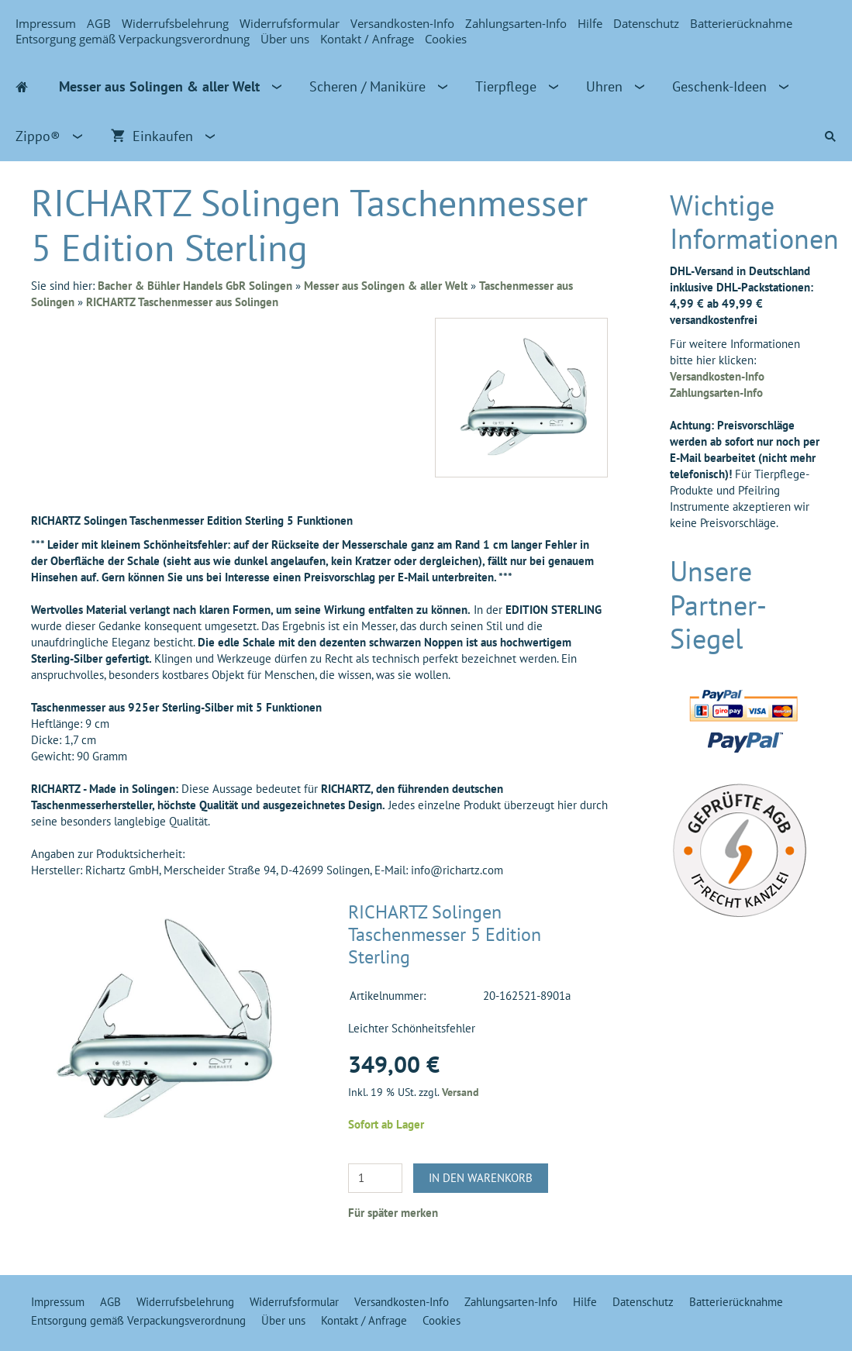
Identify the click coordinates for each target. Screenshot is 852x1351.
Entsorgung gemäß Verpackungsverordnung (133, 39)
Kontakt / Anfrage (367, 39)
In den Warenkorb (481, 1177)
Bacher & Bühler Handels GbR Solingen (195, 285)
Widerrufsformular (290, 23)
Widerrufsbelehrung (175, 23)
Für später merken (393, 1212)
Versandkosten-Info (402, 23)
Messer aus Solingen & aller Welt (385, 285)
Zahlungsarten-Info (516, 23)
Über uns (284, 39)
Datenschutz (646, 23)
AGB (99, 23)
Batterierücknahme (741, 23)
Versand (460, 1092)
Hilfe (590, 23)
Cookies (446, 39)
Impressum (46, 23)
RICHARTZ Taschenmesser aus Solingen (182, 302)
